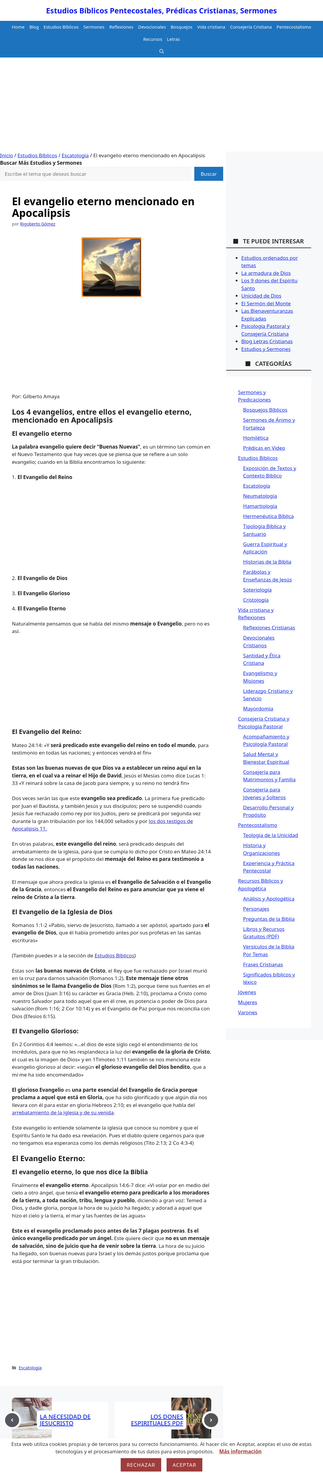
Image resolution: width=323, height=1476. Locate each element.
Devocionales (152, 27)
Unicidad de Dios (261, 295)
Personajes (256, 908)
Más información (240, 1451)
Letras (173, 39)
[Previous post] (12, 1420)
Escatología (75, 155)
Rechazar (141, 1464)
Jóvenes (247, 992)
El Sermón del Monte (266, 303)
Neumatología (260, 495)
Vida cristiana (211, 27)
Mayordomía (258, 708)
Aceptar (184, 1464)
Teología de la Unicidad (270, 835)
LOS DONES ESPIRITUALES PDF (157, 1420)
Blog (34, 27)
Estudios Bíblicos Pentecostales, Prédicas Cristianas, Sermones (161, 10)
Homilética (255, 437)
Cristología (256, 599)
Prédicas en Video (264, 447)
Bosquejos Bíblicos (265, 409)
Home (18, 27)
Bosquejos (181, 27)
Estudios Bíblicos (61, 27)
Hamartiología (260, 506)
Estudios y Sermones (266, 349)
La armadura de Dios (266, 273)
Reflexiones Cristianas (269, 627)
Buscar (209, 173)
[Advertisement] (161, 107)
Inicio (6, 155)
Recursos (152, 39)
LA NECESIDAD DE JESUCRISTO (65, 1420)
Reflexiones (121, 27)
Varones (247, 1012)
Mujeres (247, 1002)
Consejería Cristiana (251, 27)
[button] (161, 51)
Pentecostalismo (294, 27)
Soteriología (257, 589)
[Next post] (211, 1420)
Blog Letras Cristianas (267, 341)
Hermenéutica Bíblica (268, 516)
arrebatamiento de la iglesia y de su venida (63, 1112)
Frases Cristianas (263, 964)
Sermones (94, 27)
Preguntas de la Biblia (269, 918)
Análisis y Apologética (268, 898)
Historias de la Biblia (267, 561)
